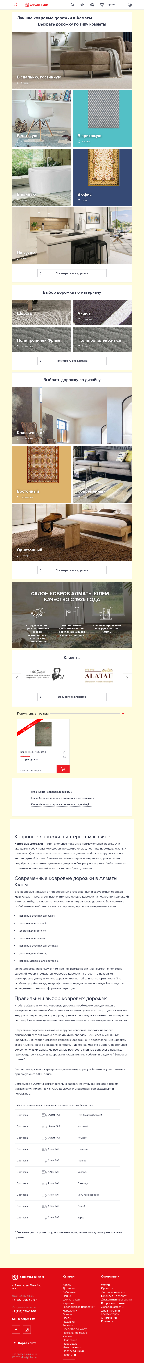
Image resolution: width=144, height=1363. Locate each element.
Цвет (23, 770)
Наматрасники (72, 1347)
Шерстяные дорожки (29, 1030)
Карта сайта (25, 1343)
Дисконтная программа (116, 1299)
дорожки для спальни (32, 938)
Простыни (69, 1354)
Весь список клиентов (63, 696)
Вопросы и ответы (113, 1303)
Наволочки (70, 1310)
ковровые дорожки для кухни (37, 915)
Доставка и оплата (113, 1292)
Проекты (107, 1288)
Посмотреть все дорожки (64, 273)
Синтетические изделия (64, 1010)
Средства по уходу (75, 1329)
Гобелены (69, 1292)
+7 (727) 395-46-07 (24, 1300)
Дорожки (69, 1288)
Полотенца (70, 1340)
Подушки (69, 1321)
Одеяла (67, 1314)
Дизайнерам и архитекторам (110, 1312)
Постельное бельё (75, 1333)
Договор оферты (112, 1307)
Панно (67, 1296)
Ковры (67, 1285)
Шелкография (72, 1299)
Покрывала (70, 1343)
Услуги (105, 1285)
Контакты (107, 1321)
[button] (123, 713)
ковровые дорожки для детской (38, 945)
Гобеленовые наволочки (79, 1307)
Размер (35, 770)
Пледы (67, 1318)
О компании (109, 1318)
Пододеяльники (73, 1351)
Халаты (67, 1336)
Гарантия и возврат (114, 1296)
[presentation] (16, 678)
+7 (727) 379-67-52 (24, 1311)
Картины (68, 1303)
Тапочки (68, 1325)
